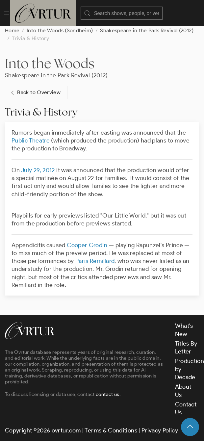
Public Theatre (31, 140)
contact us (107, 394)
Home (12, 30)
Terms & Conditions (111, 430)
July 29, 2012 (38, 170)
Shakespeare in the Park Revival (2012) (146, 30)
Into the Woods (49, 63)
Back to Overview (35, 92)
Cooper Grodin (87, 245)
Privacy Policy (159, 430)
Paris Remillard (95, 261)
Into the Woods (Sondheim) (60, 30)
